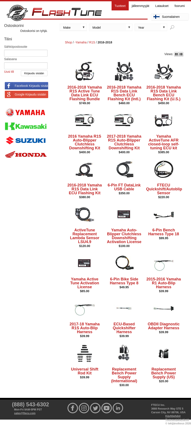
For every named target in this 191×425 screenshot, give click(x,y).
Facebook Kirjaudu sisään (31, 85)
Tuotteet (120, 6)
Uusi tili (9, 71)
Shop (68, 42)
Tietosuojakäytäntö (177, 419)
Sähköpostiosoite (15, 46)
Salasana (10, 59)
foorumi (180, 6)
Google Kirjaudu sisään (30, 94)
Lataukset (162, 6)
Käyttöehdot (173, 416)
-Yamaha (80, 42)
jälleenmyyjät (140, 6)
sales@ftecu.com (24, 413)
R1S (92, 42)
